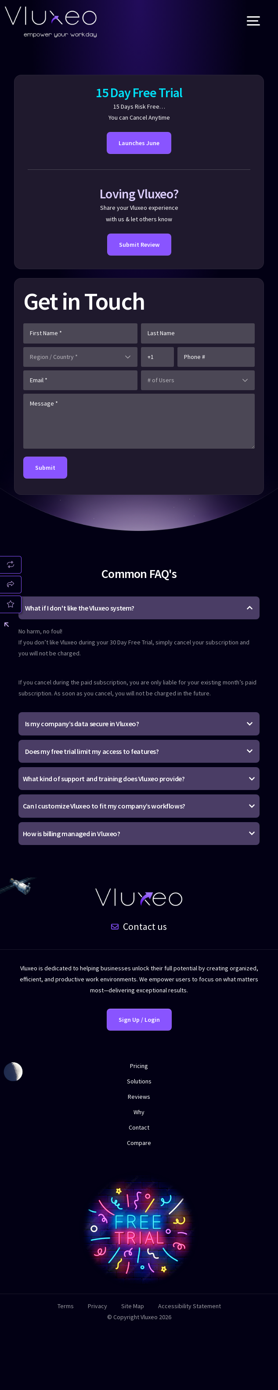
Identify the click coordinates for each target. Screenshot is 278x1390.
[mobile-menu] (244, 22)
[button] (139, 652)
